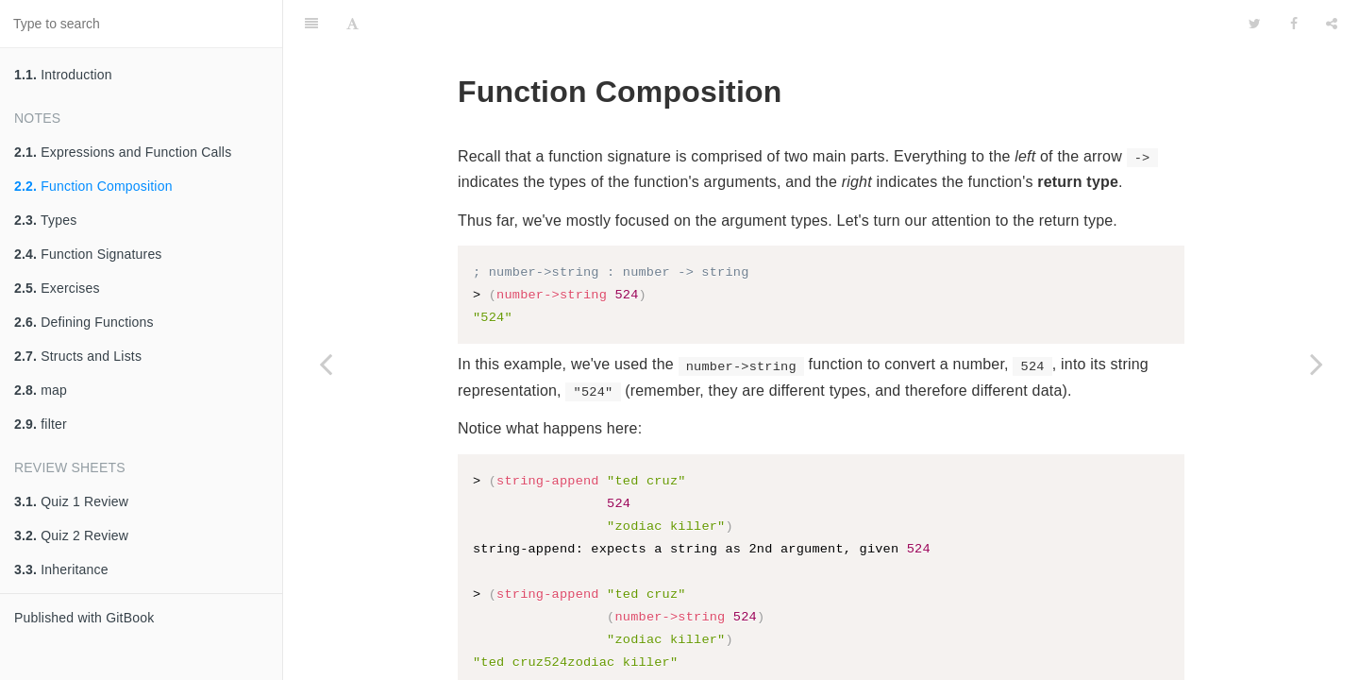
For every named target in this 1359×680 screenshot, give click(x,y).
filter (40, 424)
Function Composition (93, 186)
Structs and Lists (78, 356)
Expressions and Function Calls (122, 152)
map (40, 390)
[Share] (1331, 23)
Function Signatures (88, 254)
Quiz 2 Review (71, 535)
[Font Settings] (352, 23)
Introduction (63, 74)
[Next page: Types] (1316, 363)
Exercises (57, 288)
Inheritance (61, 569)
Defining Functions (84, 322)
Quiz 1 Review (71, 501)
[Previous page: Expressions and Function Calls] (325, 363)
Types (45, 220)
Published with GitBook (84, 617)
